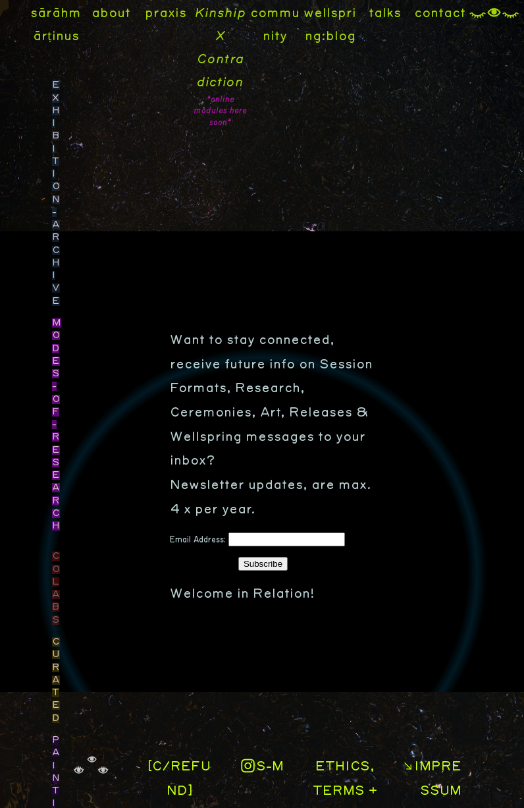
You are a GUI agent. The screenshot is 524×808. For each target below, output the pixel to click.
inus (65, 36)
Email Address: (199, 540)
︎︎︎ (494, 13)
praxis (165, 13)
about (111, 13)
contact (439, 13)
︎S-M (262, 766)
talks (385, 13)
